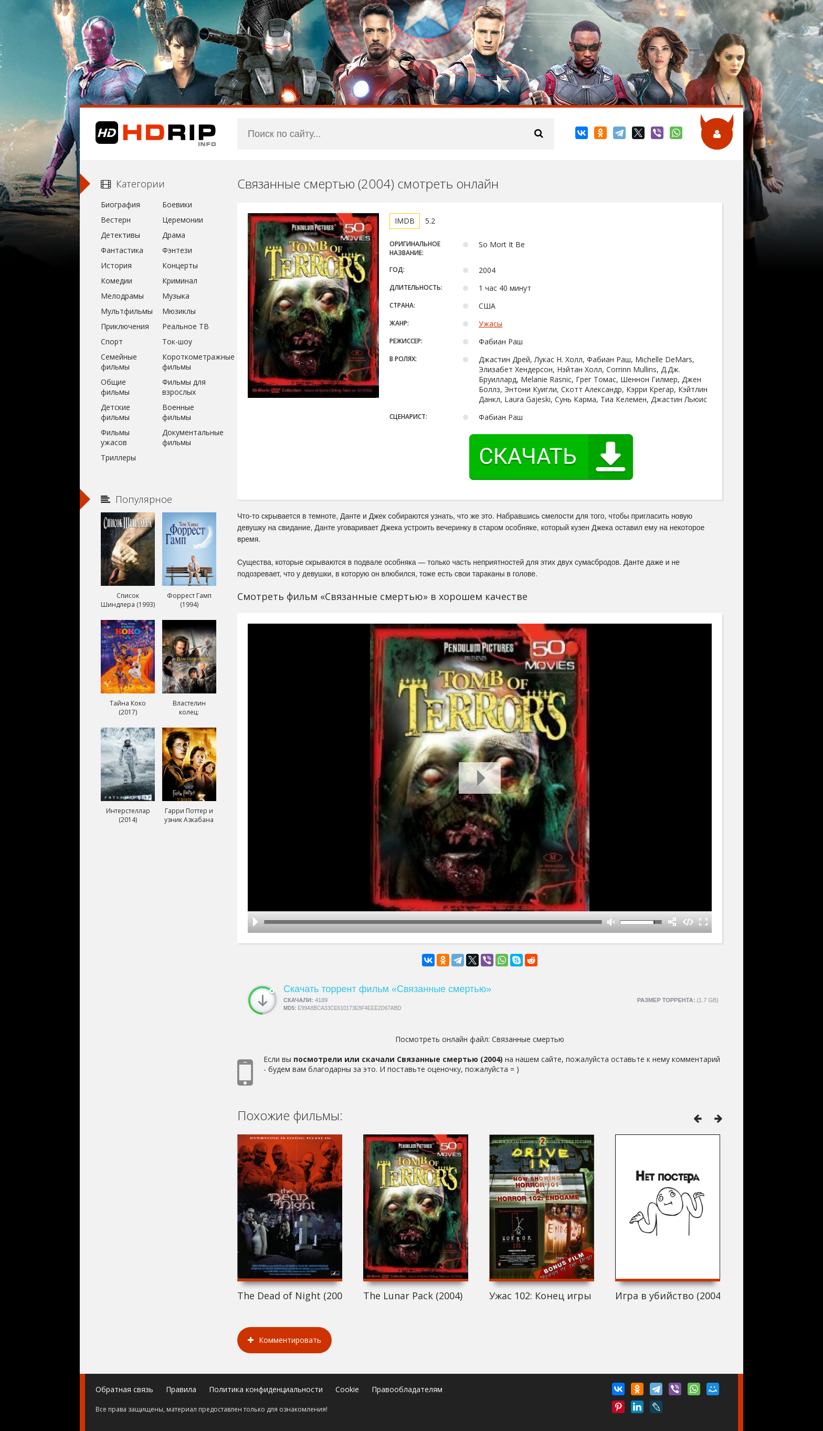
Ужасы (490, 324)
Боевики (177, 204)
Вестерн (116, 220)
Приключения (125, 326)
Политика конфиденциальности (266, 1389)
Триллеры (118, 457)
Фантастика (122, 250)
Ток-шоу (177, 341)
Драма (173, 235)
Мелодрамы (122, 296)
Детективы (120, 235)
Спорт (112, 341)
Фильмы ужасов (115, 437)
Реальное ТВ (185, 326)
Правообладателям (407, 1389)
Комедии (116, 281)
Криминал (179, 281)
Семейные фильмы (119, 362)
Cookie (347, 1389)
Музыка (175, 296)
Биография (120, 204)
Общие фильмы (115, 387)
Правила (181, 1389)
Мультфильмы (127, 311)
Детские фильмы (115, 412)
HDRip (148, 134)
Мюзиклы (179, 311)
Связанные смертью (528, 1039)
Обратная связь (124, 1389)
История (116, 265)
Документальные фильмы (189, 437)
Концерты (180, 265)
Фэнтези (177, 250)
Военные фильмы (178, 412)
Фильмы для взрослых (184, 387)
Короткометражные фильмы (189, 362)
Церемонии (182, 220)
